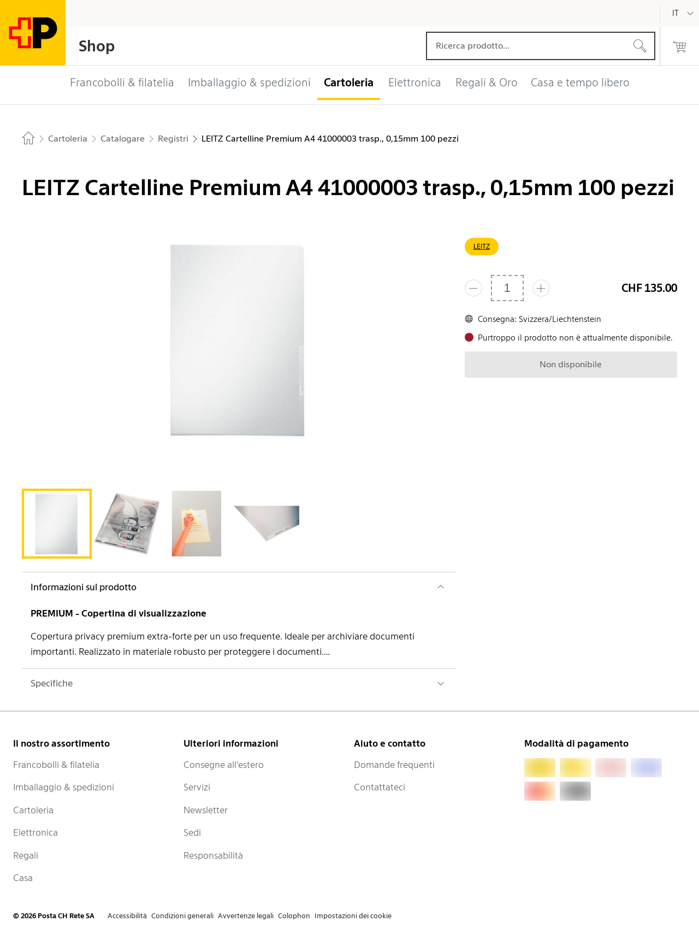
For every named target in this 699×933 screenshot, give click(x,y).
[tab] (57, 524)
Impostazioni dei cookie (353, 916)
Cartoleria (33, 810)
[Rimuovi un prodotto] (473, 288)
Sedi (192, 832)
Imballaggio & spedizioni (63, 787)
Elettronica (35, 832)
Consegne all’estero (223, 764)
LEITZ (481, 246)
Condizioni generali (182, 916)
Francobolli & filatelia (56, 764)
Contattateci (379, 787)
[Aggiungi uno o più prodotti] (541, 288)
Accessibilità (127, 916)
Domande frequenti (394, 764)
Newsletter (205, 810)
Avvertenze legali (246, 916)
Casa (23, 877)
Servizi (196, 787)
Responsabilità (213, 855)
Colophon (294, 916)
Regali (25, 855)
